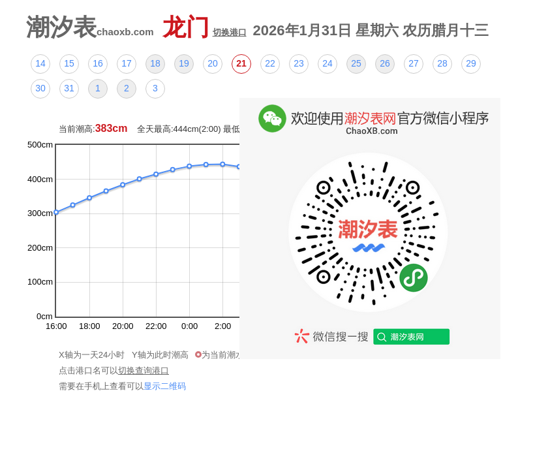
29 (471, 63)
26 (385, 63)
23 (299, 63)
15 (69, 63)
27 (413, 63)
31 (69, 88)
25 (356, 63)
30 (40, 88)
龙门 (204, 27)
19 (184, 63)
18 (155, 63)
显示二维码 (165, 386)
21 (241, 63)
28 (442, 63)
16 (98, 63)
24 (327, 63)
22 (270, 63)
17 (126, 63)
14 (40, 63)
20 (212, 63)
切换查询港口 (143, 370)
